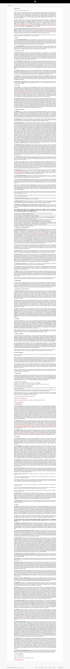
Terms (46, 667)
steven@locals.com (23, 398)
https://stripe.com (53, 123)
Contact (54, 667)
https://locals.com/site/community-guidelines (21, 24)
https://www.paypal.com (39, 232)
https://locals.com (25, 19)
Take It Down (41, 667)
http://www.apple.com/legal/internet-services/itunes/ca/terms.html (25, 426)
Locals (22, 667)
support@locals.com (21, 616)
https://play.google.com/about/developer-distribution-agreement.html (32, 433)
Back (10, 5)
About (36, 667)
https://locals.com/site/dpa (49, 24)
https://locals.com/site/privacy (30, 25)
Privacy (50, 667)
